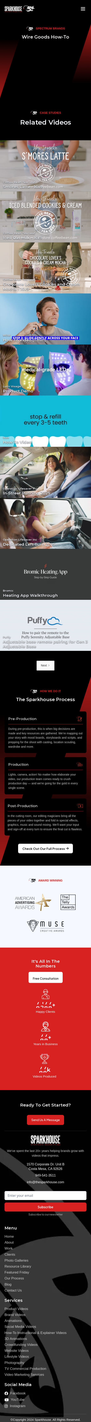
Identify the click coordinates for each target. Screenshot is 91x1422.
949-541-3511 (45, 1175)
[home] (17, 9)
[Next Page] (45, 666)
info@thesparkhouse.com (45, 1182)
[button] (82, 8)
